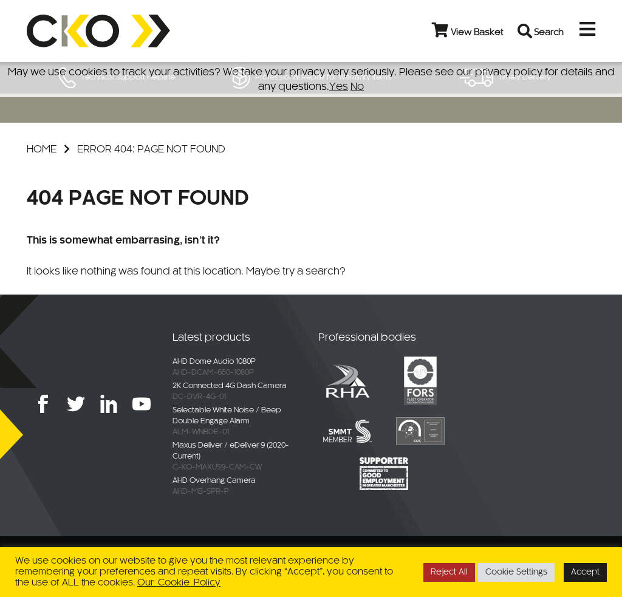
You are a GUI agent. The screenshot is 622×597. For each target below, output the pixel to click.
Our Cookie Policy (178, 582)
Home (41, 149)
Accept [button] (585, 572)
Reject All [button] (449, 572)
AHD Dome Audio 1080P (214, 362)
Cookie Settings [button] (516, 572)
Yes (338, 87)
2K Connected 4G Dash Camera (230, 386)
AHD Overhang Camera (214, 481)
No (357, 87)
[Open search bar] (527, 31)
